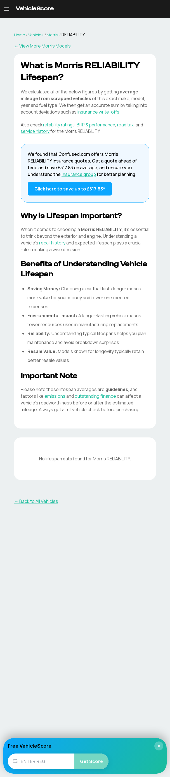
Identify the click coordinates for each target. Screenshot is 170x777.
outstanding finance (95, 396)
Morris (52, 34)
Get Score (91, 761)
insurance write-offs (98, 112)
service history (35, 131)
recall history (52, 243)
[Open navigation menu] (6, 9)
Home (19, 34)
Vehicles (36, 34)
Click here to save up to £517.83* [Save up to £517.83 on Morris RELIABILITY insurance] (69, 189)
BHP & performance (96, 125)
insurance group (79, 174)
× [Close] (158, 746)
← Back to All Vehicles (36, 501)
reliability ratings (59, 125)
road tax (125, 125)
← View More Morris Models (42, 46)
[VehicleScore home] (34, 9)
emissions (54, 396)
